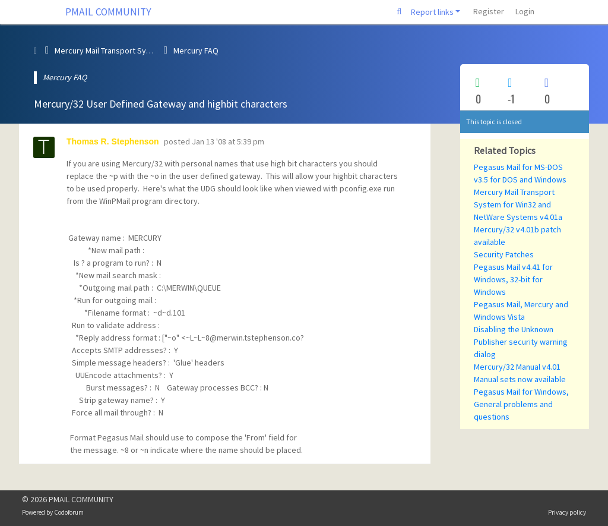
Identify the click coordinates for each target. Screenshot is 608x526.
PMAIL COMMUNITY (108, 11)
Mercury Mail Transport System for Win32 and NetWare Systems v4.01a (518, 204)
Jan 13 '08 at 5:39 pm (228, 141)
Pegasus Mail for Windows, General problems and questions (521, 404)
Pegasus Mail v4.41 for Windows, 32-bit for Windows (513, 279)
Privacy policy (567, 512)
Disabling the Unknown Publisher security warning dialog (521, 342)
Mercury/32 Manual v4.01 (517, 366)
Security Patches (504, 254)
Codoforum (69, 512)
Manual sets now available (520, 379)
